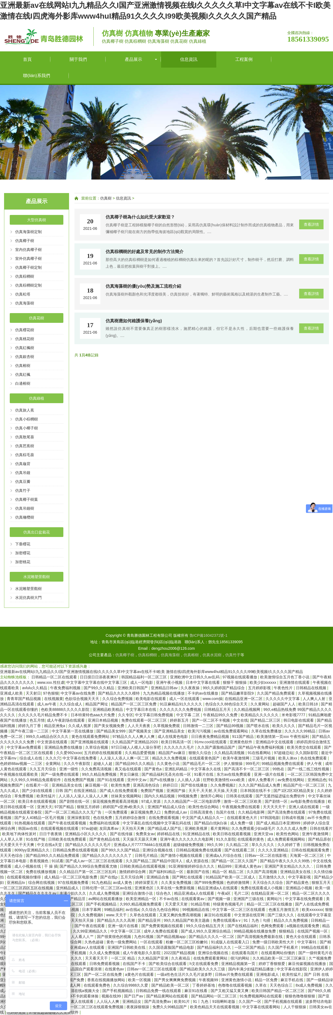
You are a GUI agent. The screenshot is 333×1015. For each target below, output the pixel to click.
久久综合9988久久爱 (131, 985)
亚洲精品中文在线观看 (275, 742)
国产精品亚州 (150, 920)
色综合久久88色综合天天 (226, 704)
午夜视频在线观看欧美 (19, 774)
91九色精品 (101, 882)
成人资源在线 (198, 861)
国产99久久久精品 (99, 688)
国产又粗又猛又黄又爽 (230, 991)
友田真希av (109, 828)
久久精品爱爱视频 (140, 753)
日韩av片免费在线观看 (234, 974)
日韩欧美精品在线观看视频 (143, 866)
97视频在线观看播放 (240, 677)
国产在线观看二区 (240, 850)
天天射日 (33, 693)
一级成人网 (71, 985)
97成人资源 (151, 801)
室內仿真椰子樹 (28, 249)
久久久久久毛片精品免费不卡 (43, 715)
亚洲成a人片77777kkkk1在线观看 (142, 844)
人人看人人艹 (83, 936)
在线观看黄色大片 (242, 817)
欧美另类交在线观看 (304, 747)
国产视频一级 (219, 899)
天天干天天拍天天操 (77, 920)
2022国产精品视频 (180, 953)
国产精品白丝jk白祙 (211, 823)
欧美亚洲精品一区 (141, 899)
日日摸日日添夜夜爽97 (99, 677)
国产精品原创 (320, 839)
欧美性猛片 (47, 796)
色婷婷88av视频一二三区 (21, 763)
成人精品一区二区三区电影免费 (71, 877)
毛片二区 (241, 893)
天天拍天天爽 (133, 828)
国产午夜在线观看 (90, 926)
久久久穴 (53, 758)
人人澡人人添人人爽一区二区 (125, 758)
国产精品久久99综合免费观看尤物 (89, 866)
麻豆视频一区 (97, 785)
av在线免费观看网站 (231, 731)
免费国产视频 (152, 790)
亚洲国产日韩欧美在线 (126, 947)
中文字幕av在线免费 (78, 693)
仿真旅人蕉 (24, 410)
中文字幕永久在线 (206, 769)
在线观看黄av (193, 899)
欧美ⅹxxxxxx (312, 909)
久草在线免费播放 (267, 731)
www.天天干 (117, 915)
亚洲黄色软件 (241, 742)
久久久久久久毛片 (179, 747)
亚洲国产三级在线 (249, 899)
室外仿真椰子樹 (28, 258)
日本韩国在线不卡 (256, 790)
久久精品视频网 (247, 709)
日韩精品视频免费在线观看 (199, 850)
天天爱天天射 (177, 904)
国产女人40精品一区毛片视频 (39, 817)
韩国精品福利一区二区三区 (144, 677)
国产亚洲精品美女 (170, 731)
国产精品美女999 (111, 731)
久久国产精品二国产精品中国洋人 (155, 861)
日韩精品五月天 (218, 709)
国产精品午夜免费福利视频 (261, 747)
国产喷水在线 (258, 726)
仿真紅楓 (22, 374)
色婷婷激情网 (238, 882)
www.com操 (213, 698)
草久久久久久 (263, 844)
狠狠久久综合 (200, 753)
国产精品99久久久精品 (135, 763)
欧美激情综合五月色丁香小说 (285, 677)
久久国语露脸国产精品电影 (172, 947)
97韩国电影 (270, 817)
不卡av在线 (169, 899)
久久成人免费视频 (104, 893)
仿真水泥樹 (212, 655)
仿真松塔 (22, 294)
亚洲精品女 (132, 1001)
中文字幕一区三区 (126, 931)
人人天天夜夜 (139, 726)
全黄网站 (53, 763)
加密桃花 (22, 562)
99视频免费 (188, 796)
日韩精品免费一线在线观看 (159, 991)
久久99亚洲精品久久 (90, 931)
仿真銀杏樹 (24, 356)
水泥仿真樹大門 (28, 597)
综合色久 (164, 893)
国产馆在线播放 (194, 785)
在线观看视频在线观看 (60, 828)
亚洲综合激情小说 (138, 893)
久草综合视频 (97, 747)
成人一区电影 (142, 682)
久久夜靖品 (181, 958)
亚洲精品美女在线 (67, 785)
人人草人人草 (12, 839)
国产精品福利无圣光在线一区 (167, 774)
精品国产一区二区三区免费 (134, 704)
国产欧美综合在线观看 (168, 963)
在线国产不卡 (134, 963)
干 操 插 (51, 866)
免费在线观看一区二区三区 (144, 720)
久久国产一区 (250, 1001)
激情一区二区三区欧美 (243, 801)
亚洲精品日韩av (165, 688)
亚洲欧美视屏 (196, 828)
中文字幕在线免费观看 (304, 899)
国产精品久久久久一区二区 (212, 936)
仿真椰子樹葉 (26, 499)
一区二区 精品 (123, 958)
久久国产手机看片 (283, 947)
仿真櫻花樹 (24, 330)
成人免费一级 (242, 823)
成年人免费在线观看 (161, 931)
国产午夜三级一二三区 (30, 731)
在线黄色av (115, 969)
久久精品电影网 (252, 812)
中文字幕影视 (300, 877)
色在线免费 (103, 817)
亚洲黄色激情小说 (237, 980)
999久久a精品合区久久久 (47, 736)
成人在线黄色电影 (173, 736)
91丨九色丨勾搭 (258, 920)
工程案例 (244, 59)
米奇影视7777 (294, 715)
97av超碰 (89, 828)
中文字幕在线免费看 (80, 758)
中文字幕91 (307, 942)
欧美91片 (182, 1001)
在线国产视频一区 (313, 931)
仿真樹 (106, 198)
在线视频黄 (53, 698)
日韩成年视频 (293, 817)
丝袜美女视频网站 (126, 796)
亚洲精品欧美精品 (108, 709)
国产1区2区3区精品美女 (294, 790)
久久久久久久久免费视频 (180, 709)
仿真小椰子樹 (26, 428)
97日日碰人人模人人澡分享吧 (136, 747)
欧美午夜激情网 (236, 758)
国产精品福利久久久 (214, 947)
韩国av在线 (28, 828)
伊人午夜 (315, 763)
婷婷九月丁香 (30, 726)
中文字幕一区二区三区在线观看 (239, 909)
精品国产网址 (97, 704)
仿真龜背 (22, 464)
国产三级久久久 (281, 915)
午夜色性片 (284, 688)
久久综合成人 (71, 704)
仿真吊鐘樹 (24, 508)
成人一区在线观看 (185, 698)
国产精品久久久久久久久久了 (107, 855)
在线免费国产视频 (79, 780)
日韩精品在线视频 (311, 688)
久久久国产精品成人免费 (260, 785)
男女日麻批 (130, 774)
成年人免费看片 (262, 780)
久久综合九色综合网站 (160, 909)
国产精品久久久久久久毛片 (88, 844)
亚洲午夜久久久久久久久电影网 (187, 839)
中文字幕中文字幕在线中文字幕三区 (97, 682)
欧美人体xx (288, 758)
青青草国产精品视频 (24, 698)
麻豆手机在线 (292, 980)
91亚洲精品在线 (197, 834)
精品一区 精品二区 (228, 872)
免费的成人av (176, 812)
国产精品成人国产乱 (165, 828)
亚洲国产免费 (73, 980)
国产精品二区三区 (266, 720)
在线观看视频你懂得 (24, 877)
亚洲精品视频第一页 (238, 963)
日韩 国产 (64, 790)
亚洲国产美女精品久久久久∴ (289, 866)
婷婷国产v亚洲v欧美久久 (124, 807)
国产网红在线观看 (188, 877)
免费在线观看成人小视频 (262, 888)
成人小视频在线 (28, 866)
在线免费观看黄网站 (210, 958)
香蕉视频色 (40, 861)
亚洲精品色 (317, 780)
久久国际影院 (307, 753)
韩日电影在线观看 (299, 720)
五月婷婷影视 (260, 688)
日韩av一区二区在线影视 (266, 855)
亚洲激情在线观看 (295, 682)
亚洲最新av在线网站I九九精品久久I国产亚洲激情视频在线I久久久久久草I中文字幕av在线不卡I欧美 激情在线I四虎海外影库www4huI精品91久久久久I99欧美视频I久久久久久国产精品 (151, 671)
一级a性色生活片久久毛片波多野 (185, 974)
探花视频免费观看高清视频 (116, 801)
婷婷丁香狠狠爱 (272, 963)
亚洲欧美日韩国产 (133, 688)
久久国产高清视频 (262, 872)
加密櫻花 (22, 553)
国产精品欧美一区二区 (170, 985)
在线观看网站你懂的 (278, 953)
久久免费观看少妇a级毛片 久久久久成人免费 (269, 828)
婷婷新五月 (180, 720)
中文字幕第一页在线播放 (73, 731)
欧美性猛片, (292, 974)
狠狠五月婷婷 (89, 807)
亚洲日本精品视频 (103, 720)
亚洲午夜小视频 (170, 682)
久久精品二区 (238, 844)
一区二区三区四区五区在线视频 (27, 888)
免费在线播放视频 (41, 872)
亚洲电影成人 (268, 974)
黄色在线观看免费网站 (90, 736)
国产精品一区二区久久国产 (234, 861)
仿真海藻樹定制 (28, 232)
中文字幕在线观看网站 (261, 1007)
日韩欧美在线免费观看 (67, 839)
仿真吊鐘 (22, 472)
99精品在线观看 (315, 947)
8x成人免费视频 (310, 985)
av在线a (132, 909)
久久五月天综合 (43, 769)
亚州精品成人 (68, 888)
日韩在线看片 (321, 828)
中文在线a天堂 (50, 844)
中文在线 (240, 720)
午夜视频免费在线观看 (241, 807)
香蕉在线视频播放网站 (106, 980)
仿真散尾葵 (24, 437)
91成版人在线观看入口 (230, 942)
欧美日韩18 (308, 704)
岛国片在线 (226, 812)
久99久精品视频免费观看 (141, 904)
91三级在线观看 (73, 963)
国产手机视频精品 (101, 904)
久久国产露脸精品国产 (216, 747)
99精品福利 (114, 909)
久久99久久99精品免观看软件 (36, 780)
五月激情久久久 (272, 877)
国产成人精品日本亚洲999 (278, 823)
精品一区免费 (267, 980)
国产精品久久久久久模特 (119, 693)
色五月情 (37, 720)
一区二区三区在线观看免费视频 (97, 1007)
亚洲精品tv (16, 882)
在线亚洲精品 (85, 790)
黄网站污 (275, 899)
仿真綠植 (36, 398)
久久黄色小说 (169, 763)
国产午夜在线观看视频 (67, 823)
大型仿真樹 (36, 220)
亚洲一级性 (69, 769)
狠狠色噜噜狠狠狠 (300, 996)
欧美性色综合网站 (204, 807)
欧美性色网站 (288, 834)
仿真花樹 (36, 318)
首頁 (27, 59)
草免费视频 (24, 796)
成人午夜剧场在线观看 (66, 720)
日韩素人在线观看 (78, 1001)
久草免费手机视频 (71, 953)
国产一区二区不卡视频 (211, 720)
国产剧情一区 (277, 801)
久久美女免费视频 (176, 882)
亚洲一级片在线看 (269, 774)
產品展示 (133, 59)
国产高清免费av (158, 1001)
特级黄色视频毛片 (228, 904)
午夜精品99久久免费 (221, 715)
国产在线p (109, 877)
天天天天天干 (275, 807)
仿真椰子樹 (24, 240)
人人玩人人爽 (108, 1001)
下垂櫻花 (22, 544)
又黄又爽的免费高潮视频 (180, 915)
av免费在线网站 (291, 780)
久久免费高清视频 (97, 769)
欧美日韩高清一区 (176, 742)
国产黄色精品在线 (105, 839)
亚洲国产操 (176, 790)
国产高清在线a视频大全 (79, 991)
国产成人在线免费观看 (119, 790)
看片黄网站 (219, 828)
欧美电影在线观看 (151, 698)
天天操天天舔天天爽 (140, 839)
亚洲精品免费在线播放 (63, 747)
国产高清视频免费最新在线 (260, 936)
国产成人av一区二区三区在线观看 (95, 861)
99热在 (279, 769)
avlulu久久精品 (35, 688)
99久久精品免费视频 (99, 774)
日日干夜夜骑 (51, 834)
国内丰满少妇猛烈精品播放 (251, 969)
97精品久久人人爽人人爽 (133, 736)
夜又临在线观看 (128, 769)
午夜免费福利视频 (65, 688)
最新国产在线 (198, 872)
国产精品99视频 (230, 726)
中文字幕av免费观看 (24, 747)
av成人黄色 (123, 882)
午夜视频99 (209, 980)
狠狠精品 (287, 931)
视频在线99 (112, 996)
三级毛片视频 (264, 758)
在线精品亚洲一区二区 (244, 698)
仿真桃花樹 (24, 339)
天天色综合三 (281, 985)
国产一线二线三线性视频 (309, 769)
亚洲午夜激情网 (315, 834)
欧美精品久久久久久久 (260, 715)
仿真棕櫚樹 (24, 276)
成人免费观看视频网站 (286, 839)
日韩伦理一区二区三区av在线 (107, 888)
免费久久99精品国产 (170, 1007)
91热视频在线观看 (30, 823)
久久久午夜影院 (77, 763)
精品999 (225, 866)
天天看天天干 (97, 958)
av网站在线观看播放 (106, 899)
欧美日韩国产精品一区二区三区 (279, 991)
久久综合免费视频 (118, 698)
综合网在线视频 (42, 882)
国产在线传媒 (122, 834)
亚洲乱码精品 (176, 769)
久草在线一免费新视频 (175, 888)
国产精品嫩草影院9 (238, 693)
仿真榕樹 (22, 365)
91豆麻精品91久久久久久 (181, 704)
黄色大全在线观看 (301, 936)
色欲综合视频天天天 (82, 698)
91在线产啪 (36, 839)
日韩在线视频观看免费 (310, 850)
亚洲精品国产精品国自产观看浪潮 (74, 969)
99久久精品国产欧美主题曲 (187, 920)
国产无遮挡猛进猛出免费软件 (281, 796)
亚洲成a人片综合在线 (224, 855)
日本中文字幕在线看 (203, 682)
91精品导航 (201, 904)
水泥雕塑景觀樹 (36, 577)
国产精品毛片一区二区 (201, 763)
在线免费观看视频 (164, 817)
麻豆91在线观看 (218, 915)
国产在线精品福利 (243, 926)
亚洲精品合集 (158, 877)
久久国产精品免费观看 (276, 693)
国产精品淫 (76, 899)
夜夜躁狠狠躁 (138, 1007)
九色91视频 (144, 936)
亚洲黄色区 (145, 888)
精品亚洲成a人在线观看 (218, 888)
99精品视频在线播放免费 (255, 931)
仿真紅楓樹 (24, 348)
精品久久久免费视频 (169, 758)
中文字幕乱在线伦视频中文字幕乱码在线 (157, 823)
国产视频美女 (140, 731)
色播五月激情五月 (284, 909)
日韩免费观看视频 (105, 963)
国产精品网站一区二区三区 (214, 996)
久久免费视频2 (223, 785)
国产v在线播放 (162, 780)
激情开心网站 (212, 796)
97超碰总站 (283, 753)
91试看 (58, 861)
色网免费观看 (273, 926)
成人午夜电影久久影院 (142, 953)
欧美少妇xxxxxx (263, 682)
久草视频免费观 (167, 726)
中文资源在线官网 (250, 915)
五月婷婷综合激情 (130, 817)
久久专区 (125, 715)
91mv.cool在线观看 (211, 742)
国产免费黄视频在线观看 (162, 926)
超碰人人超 (103, 763)
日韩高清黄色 (202, 812)
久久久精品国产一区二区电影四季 (193, 801)
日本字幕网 (92, 909)
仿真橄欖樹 (24, 517)
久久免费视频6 (91, 915)
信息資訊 (188, 59)
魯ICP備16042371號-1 (208, 635)
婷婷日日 (171, 785)
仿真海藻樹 (24, 303)
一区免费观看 (117, 812)
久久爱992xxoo (69, 753)
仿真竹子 (22, 490)
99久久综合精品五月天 (205, 926)
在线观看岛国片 (245, 953)
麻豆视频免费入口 (146, 812)
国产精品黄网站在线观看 (167, 996)
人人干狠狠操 (295, 1007)
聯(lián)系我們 (36, 75)
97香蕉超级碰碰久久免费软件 (54, 1012)
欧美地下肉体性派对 (19, 834)
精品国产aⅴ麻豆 (172, 753)
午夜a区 (224, 893)
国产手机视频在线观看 (283, 1001)
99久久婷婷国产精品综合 (224, 688)
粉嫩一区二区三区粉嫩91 (187, 942)
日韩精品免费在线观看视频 (76, 850)
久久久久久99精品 (300, 731)
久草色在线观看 (143, 915)
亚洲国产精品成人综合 (167, 807)
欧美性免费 (121, 785)
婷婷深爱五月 (147, 882)
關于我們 (78, 59)
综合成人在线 (31, 758)
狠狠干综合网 (71, 942)
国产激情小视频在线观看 (182, 855)
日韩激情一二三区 (198, 726)
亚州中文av (137, 780)
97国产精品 (64, 807)
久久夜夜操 (191, 688)
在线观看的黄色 (251, 839)
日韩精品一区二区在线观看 (54, 677)
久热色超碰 (94, 942)
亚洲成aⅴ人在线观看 (88, 947)
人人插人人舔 (189, 780)
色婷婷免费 (17, 1012)
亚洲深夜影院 (79, 817)
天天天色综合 (12, 855)
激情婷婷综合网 (133, 872)
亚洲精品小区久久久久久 (86, 834)
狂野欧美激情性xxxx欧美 (224, 780)
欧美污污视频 (200, 731)
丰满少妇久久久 (73, 893)
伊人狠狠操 (234, 763)
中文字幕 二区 (188, 715)
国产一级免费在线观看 (60, 774)
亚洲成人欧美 (12, 693)
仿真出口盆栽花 (36, 532)
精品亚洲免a (55, 726)
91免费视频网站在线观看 (261, 996)
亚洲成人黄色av (248, 866)
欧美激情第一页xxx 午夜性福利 (283, 736)
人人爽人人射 (315, 698)
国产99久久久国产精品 (120, 850)
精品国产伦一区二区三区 (304, 785)
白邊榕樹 (22, 383)
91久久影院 (226, 839)
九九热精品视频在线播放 (164, 693)
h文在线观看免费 (204, 963)
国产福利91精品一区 (166, 872)
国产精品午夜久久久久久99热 (285, 861)
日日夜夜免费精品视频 (210, 736)
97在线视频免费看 (73, 882)
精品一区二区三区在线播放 (270, 904)
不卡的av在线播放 (203, 693)
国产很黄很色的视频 (114, 936)
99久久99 (215, 844)
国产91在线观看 (111, 780)
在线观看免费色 (97, 985)
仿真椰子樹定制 (28, 267)
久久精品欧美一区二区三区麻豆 (280, 958)
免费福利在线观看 (105, 823)
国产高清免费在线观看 (286, 812)
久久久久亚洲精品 (273, 850)
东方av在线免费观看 (234, 774)
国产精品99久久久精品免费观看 (53, 855)
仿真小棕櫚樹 (26, 419)
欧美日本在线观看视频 (37, 801)
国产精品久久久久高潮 (116, 920)
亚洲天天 (44, 807)
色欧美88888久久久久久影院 (65, 709)
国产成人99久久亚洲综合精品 (206, 931)
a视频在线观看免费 (303, 926)
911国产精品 (243, 736)
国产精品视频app (171, 936)
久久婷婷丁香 (289, 844)
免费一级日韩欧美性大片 (273, 942)
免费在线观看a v (227, 920)
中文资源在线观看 (52, 742)
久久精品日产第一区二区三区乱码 (88, 872)
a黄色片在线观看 (140, 974)
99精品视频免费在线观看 (283, 763)
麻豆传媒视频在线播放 (307, 963)
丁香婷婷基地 (204, 985)
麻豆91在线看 (196, 991)
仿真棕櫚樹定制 (28, 285)
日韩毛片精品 (147, 855)
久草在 (261, 985)
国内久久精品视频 (160, 796)
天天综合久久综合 (268, 882)
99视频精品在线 (196, 909)
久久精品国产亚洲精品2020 (135, 742)
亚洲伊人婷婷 (321, 969)
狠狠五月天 (322, 882)
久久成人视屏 (80, 726)
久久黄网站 (260, 704)
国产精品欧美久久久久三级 (202, 969)
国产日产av (134, 996)
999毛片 (252, 763)
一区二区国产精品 (250, 947)
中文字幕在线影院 (292, 969)
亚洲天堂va (264, 834)
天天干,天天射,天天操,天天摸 (213, 790)
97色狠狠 (51, 693)
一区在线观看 (152, 942)
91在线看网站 (260, 753)
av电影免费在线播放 (308, 801)
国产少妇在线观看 (37, 790)
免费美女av (145, 834)
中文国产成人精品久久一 (203, 817)
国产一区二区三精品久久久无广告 (74, 812)
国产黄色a (153, 769)
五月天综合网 (132, 877)
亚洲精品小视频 (299, 888)
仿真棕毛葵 (24, 455)
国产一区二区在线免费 (103, 974)
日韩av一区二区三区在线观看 (152, 969)
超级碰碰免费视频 (189, 844)
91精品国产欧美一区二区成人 (231, 877)
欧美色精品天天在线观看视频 (215, 1007)
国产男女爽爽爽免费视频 (175, 980)
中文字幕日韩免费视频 (154, 715)
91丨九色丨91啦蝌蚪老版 (214, 1001)
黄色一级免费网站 (122, 942)
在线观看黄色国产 (205, 758)
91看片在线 (204, 774)
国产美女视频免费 (109, 726)
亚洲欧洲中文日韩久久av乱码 (195, 677)
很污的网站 (240, 958)
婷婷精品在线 (169, 834)
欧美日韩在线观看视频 (232, 834)
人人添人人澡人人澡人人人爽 (83, 796)
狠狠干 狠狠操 (235, 682)
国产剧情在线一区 (75, 801)
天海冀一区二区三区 (307, 855)
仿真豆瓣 (22, 481)
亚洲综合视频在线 (158, 850)
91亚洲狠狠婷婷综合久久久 (192, 866)
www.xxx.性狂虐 (50, 682)
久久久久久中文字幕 (283, 698)
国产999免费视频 (209, 882)
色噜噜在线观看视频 (235, 985)
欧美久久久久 (284, 726)
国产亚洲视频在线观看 (90, 742)
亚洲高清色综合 (147, 785)
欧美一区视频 (140, 980)
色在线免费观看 (314, 758)
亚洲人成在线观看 (304, 807)
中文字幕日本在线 (141, 709)
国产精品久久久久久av (37, 893)
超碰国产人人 (284, 704)
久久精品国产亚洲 (153, 958)
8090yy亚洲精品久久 (32, 850)
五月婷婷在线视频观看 (103, 753)
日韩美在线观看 (240, 796)
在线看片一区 (38, 785)
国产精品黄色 (298, 882)
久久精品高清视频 (230, 753)
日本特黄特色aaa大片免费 (93, 715)
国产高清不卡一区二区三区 (247, 769)
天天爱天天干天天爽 (17, 844)
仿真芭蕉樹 (24, 446)
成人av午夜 (47, 704)
